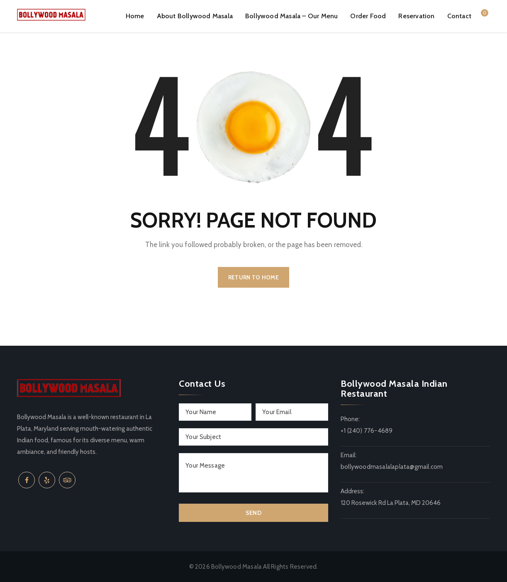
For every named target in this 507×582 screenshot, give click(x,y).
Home (135, 16)
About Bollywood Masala (195, 16)
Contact (459, 16)
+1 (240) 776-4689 (366, 430)
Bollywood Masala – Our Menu (291, 16)
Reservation (416, 16)
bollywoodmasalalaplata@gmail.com (392, 466)
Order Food (368, 16)
